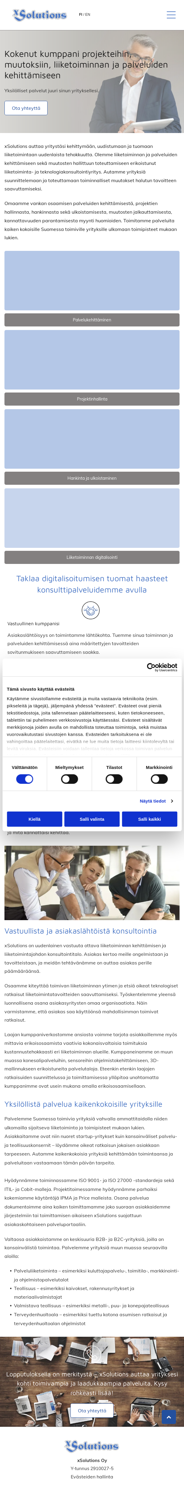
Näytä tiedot (153, 800)
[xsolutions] (92, 280)
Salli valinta (92, 818)
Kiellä (34, 818)
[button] (171, 14)
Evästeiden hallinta (92, 1477)
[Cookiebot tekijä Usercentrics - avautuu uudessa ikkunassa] (151, 667)
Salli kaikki (149, 818)
